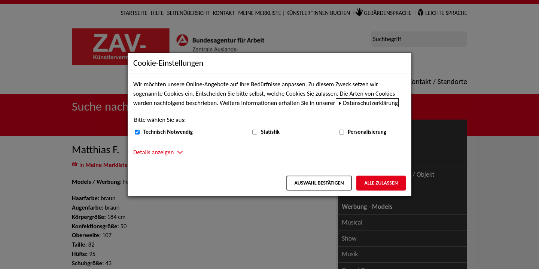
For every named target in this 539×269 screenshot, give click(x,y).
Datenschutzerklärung (370, 102)
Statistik (270, 132)
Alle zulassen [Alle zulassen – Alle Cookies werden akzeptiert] (381, 183)
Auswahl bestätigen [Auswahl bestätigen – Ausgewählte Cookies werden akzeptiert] (319, 183)
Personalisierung (367, 132)
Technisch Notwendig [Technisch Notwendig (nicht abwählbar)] (168, 132)
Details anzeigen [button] (153, 152)
